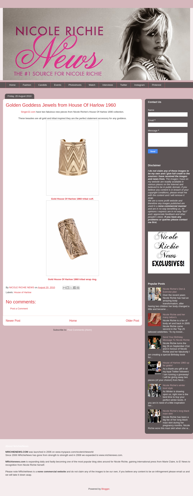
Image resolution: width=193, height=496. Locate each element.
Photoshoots (74, 85)
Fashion (27, 85)
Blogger (105, 489)
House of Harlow (22, 292)
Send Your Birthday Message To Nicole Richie (176, 338)
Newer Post (13, 320)
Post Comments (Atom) (79, 330)
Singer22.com (28, 111)
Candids (42, 85)
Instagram (139, 85)
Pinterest (156, 85)
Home (12, 85)
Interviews (108, 85)
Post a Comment (19, 308)
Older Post (132, 320)
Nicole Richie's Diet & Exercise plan (174, 290)
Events (57, 85)
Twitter (123, 85)
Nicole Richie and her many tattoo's (174, 316)
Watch (92, 85)
